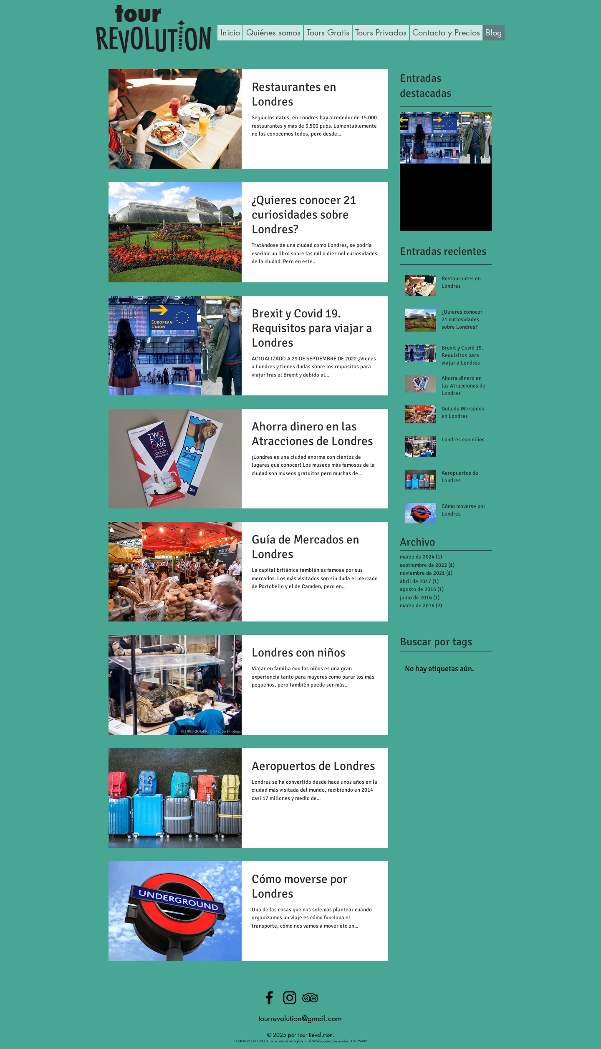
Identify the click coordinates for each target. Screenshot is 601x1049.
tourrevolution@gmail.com (300, 1018)
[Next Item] (478, 137)
